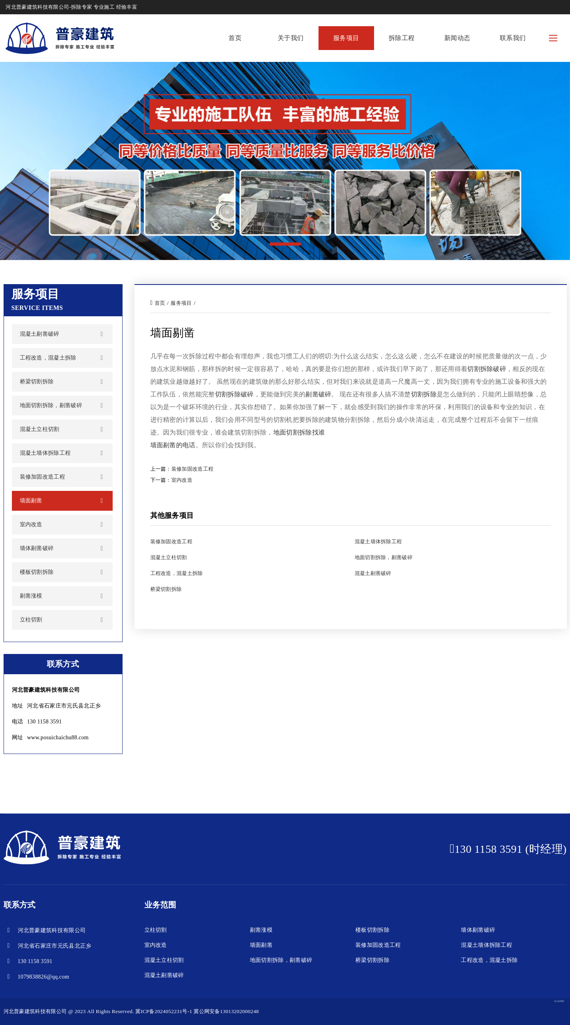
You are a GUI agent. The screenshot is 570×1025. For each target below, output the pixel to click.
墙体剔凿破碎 (37, 548)
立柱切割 (31, 620)
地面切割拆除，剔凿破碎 (51, 405)
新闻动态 (457, 38)
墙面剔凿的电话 (173, 445)
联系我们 (513, 38)
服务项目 (346, 38)
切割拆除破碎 (486, 368)
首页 (235, 38)
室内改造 (31, 524)
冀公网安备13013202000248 (226, 1011)
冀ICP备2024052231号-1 (163, 1011)
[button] (285, 244)
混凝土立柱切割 (39, 429)
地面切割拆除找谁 (299, 432)
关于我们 (290, 38)
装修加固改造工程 (42, 477)
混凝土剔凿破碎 (39, 334)
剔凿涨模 (31, 596)
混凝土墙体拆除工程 (45, 453)
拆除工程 (402, 38)
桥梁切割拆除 (37, 382)
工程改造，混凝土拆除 (48, 358)
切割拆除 (424, 394)
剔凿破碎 (318, 394)
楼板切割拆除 (37, 572)
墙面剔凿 (31, 501)
